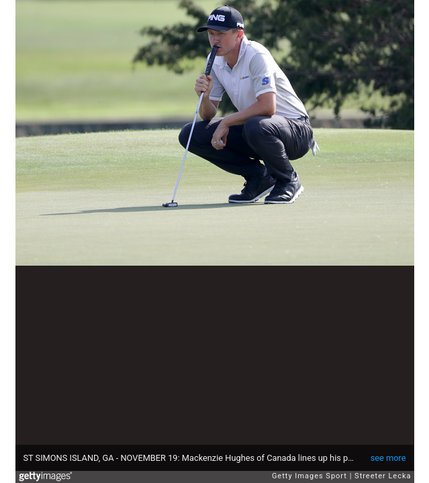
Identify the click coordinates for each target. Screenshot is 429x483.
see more (388, 458)
